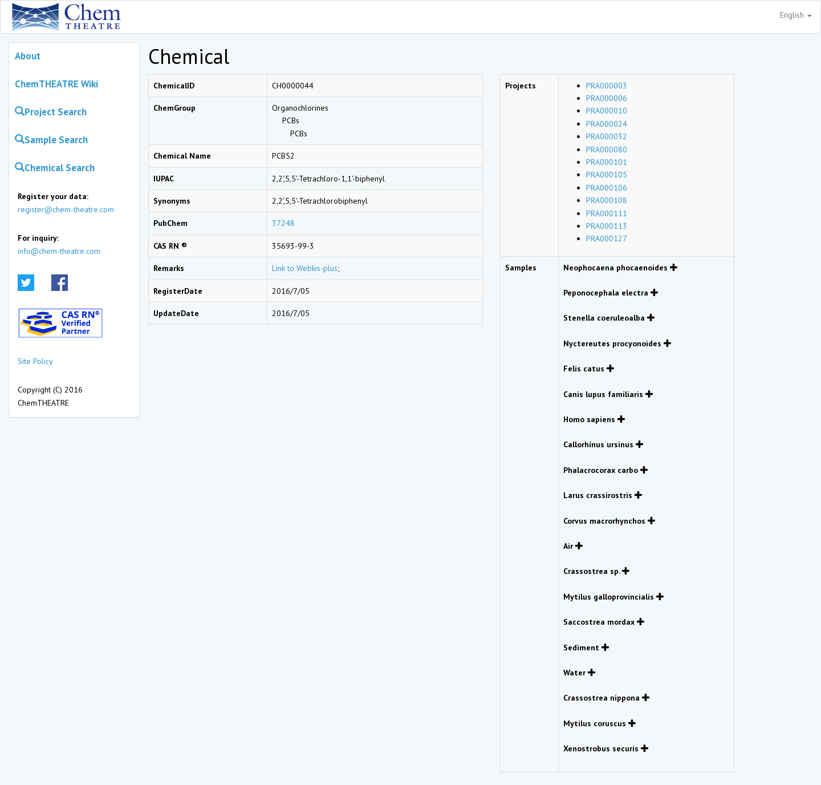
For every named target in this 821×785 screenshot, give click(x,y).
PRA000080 (606, 149)
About (27, 56)
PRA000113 (606, 226)
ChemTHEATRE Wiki (56, 84)
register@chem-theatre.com (66, 209)
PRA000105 (606, 174)
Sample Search (51, 139)
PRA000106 (606, 188)
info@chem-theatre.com (59, 251)
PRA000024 (606, 124)
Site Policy (35, 361)
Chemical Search (55, 167)
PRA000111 (606, 213)
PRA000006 (606, 98)
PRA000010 (606, 111)
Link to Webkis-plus (305, 268)
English (796, 15)
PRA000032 (606, 136)
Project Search (51, 112)
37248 (283, 223)
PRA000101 (606, 162)
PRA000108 (606, 200)
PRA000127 (606, 238)
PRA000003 (606, 85)
